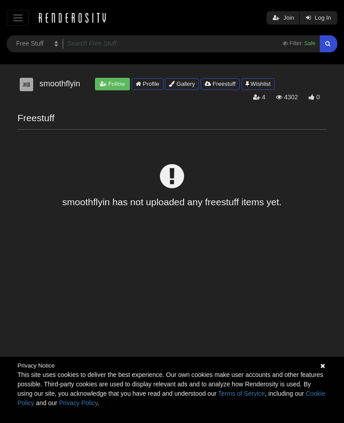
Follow (112, 83)
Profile (147, 83)
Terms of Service (241, 393)
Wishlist (258, 83)
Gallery (182, 83)
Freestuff (220, 83)
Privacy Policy (78, 402)
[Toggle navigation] (18, 17)
